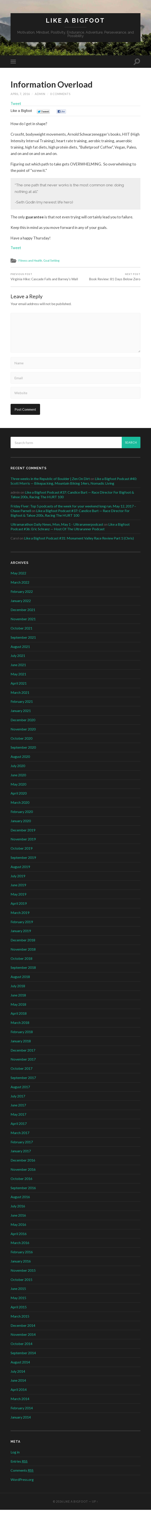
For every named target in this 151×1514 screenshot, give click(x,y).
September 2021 (23, 641)
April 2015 (19, 1311)
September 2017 (23, 1082)
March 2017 (20, 1137)
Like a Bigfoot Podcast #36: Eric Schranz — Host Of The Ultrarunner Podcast (70, 530)
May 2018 (18, 1008)
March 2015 (20, 1320)
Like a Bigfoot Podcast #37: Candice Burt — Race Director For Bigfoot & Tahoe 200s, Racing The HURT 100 (70, 517)
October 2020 (21, 742)
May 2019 (18, 898)
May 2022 (18, 577)
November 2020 (23, 733)
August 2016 (20, 1201)
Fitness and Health (30, 261)
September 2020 (23, 751)
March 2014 (20, 1403)
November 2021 (23, 623)
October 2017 (21, 1072)
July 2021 (18, 660)
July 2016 (18, 1210)
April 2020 (19, 797)
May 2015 (18, 1302)
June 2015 (18, 1293)
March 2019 (20, 917)
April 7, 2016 (20, 94)
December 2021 (23, 614)
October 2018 (21, 962)
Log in (15, 1456)
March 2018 (20, 1027)
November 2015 (23, 1274)
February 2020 (22, 816)
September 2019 (23, 861)
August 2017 (20, 1091)
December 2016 (23, 1164)
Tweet (16, 103)
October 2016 (21, 1183)
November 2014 (23, 1338)
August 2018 (20, 981)
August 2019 (20, 871)
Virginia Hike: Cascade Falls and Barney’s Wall (42, 279)
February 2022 (22, 595)
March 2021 (20, 696)
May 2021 (18, 678)
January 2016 (21, 1265)
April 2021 (19, 687)
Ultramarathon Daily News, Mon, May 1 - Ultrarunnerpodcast (57, 528)
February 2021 (22, 705)
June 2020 (18, 779)
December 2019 (23, 834)
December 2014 (23, 1329)
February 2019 (22, 926)
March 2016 (20, 1247)
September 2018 (23, 972)
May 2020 (18, 788)
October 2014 (21, 1348)
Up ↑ (95, 1505)
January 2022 (21, 605)
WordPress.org (22, 1484)
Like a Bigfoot (75, 20)
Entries (19, 1465)
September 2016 (23, 1192)
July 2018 (18, 990)
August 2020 (20, 761)
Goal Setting (52, 261)
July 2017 (18, 1100)
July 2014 (18, 1375)
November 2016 (23, 1173)
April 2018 (19, 1018)
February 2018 (22, 1036)
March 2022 (20, 586)
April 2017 (19, 1128)
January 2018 (21, 1045)
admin (40, 94)
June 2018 (18, 999)
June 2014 (18, 1384)
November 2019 (23, 843)
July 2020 (18, 770)
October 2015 (21, 1284)
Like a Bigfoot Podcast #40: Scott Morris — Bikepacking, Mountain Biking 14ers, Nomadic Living (74, 485)
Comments (22, 1474)
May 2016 (18, 1228)
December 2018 (23, 944)
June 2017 (18, 1109)
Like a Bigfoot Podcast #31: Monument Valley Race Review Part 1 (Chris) (79, 542)
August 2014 (20, 1366)
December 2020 (23, 724)
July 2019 (18, 880)
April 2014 (19, 1394)
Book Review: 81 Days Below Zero (114, 277)
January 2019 (21, 935)
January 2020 (21, 825)
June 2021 (18, 669)
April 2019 (19, 907)
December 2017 (23, 1054)
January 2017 (21, 1155)
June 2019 (18, 889)
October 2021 (21, 632)
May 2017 (18, 1118)
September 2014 (23, 1357)
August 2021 (20, 651)
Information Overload (53, 84)
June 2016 (18, 1219)
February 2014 (22, 1412)
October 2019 (21, 852)
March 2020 (20, 806)
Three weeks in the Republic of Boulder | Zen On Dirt (50, 483)
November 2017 (23, 1063)
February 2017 (22, 1146)
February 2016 (22, 1256)
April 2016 (19, 1238)
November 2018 (23, 953)
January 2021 (21, 715)
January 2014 (21, 1421)
